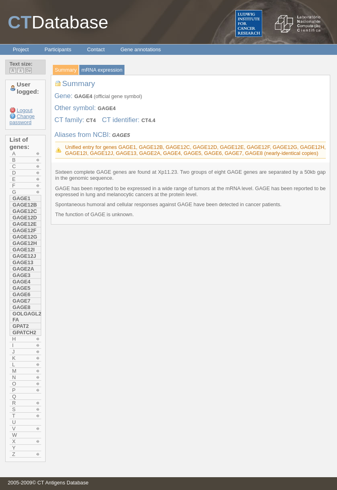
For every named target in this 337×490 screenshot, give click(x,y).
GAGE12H (24, 243)
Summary (66, 70)
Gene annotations (140, 49)
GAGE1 (21, 198)
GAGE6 (21, 294)
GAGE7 (21, 301)
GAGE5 (21, 288)
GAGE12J (24, 256)
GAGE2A (23, 269)
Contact (95, 49)
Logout (24, 110)
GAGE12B (24, 205)
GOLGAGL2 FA (26, 317)
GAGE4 (21, 282)
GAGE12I (23, 250)
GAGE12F (24, 230)
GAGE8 (21, 307)
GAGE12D (24, 218)
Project (21, 49)
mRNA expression (101, 70)
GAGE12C (24, 211)
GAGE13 (22, 262)
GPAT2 (20, 326)
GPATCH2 (24, 332)
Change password (22, 119)
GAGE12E (24, 224)
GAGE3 (21, 275)
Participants (57, 49)
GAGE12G (24, 237)
